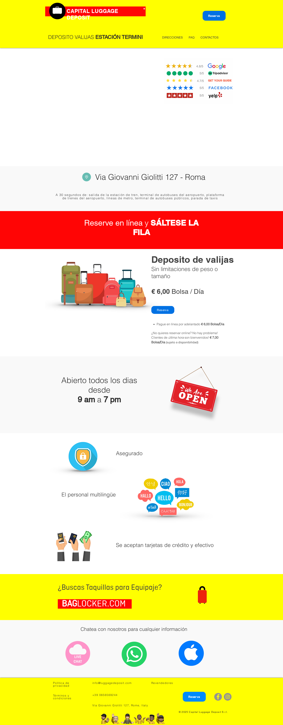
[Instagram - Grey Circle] (228, 697)
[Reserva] (214, 16)
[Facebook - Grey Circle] (218, 697)
